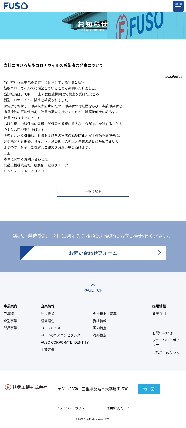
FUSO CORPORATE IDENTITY (65, 342)
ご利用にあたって (165, 352)
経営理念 (47, 321)
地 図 (148, 389)
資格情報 (100, 321)
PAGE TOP (93, 288)
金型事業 (10, 321)
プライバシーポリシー (165, 342)
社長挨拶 (47, 314)
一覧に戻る (93, 191)
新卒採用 (159, 314)
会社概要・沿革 (105, 314)
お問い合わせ (162, 333)
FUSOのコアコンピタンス (61, 335)
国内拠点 (100, 328)
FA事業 (9, 314)
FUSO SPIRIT (51, 328)
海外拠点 (100, 335)
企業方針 (47, 349)
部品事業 (10, 328)
